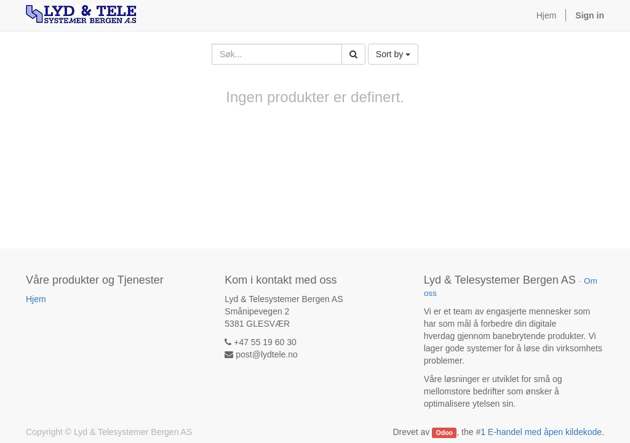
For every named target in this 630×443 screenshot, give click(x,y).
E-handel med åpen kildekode (545, 432)
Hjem (36, 299)
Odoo (444, 432)
